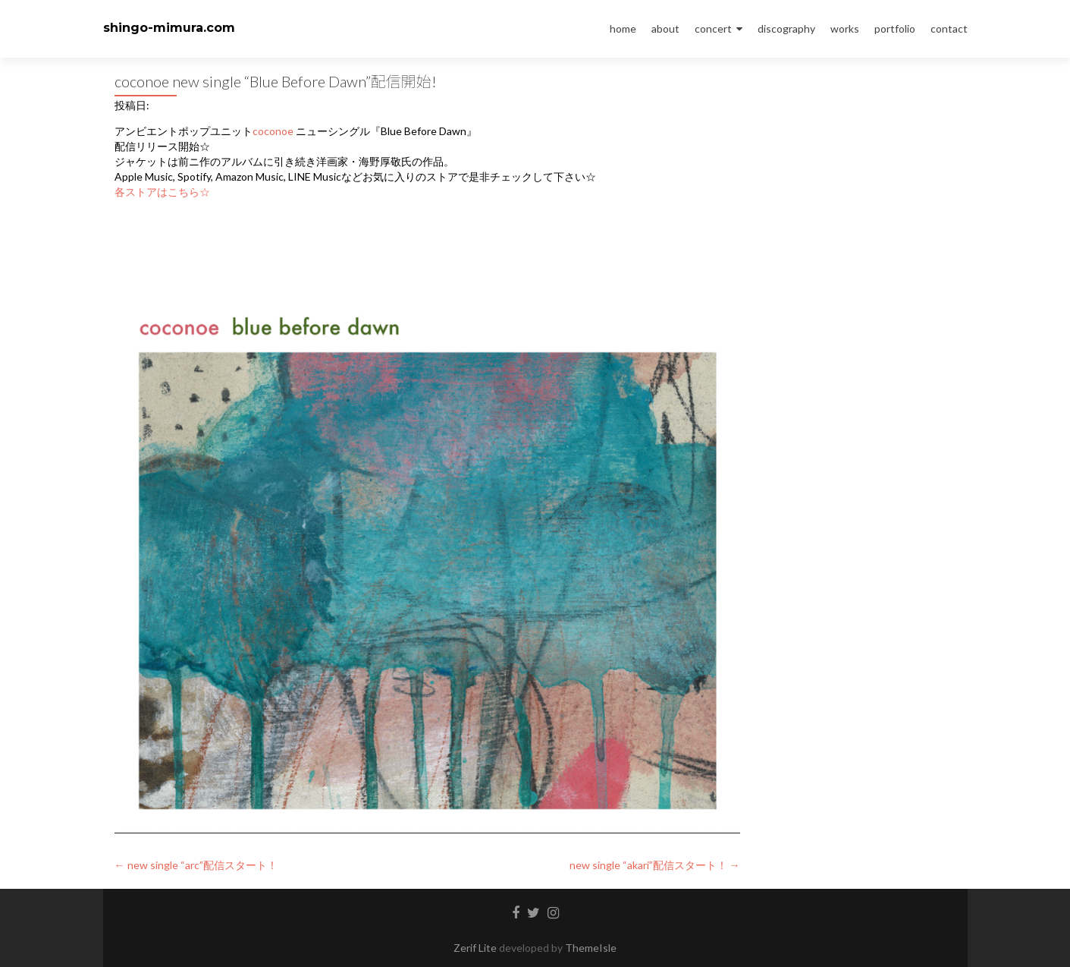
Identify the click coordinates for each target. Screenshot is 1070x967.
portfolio (894, 28)
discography (786, 28)
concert (713, 28)
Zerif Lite (476, 947)
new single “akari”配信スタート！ (655, 864)
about (665, 28)
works (844, 28)
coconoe (273, 130)
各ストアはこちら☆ (162, 191)
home (623, 28)
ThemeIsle (591, 947)
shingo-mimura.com (169, 27)
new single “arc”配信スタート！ (196, 864)
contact (949, 28)
